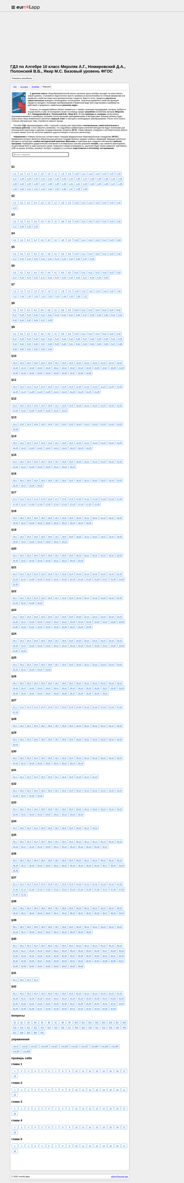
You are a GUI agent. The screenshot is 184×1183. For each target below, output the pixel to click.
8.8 (62, 310)
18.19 (39, 523)
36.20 (47, 865)
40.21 (56, 951)
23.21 (56, 622)
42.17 (23, 998)
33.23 (72, 814)
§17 (117, 1022)
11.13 (103, 386)
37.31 (23, 894)
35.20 (47, 847)
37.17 (23, 889)
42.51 (72, 1008)
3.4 (35, 221)
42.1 (15, 993)
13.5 (43, 424)
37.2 (22, 884)
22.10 (78, 598)
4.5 (42, 240)
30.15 (119, 758)
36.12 (94, 860)
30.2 (22, 758)
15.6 (50, 461)
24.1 (15, 640)
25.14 (111, 664)
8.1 (14, 310)
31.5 (43, 777)
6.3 (28, 272)
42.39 (88, 1003)
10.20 (47, 368)
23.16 (15, 622)
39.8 (64, 927)
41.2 (22, 980)
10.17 (23, 368)
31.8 (64, 777)
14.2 (22, 443)
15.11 (86, 461)
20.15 (119, 555)
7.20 (36, 296)
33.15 (119, 809)
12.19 (39, 410)
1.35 (29, 184)
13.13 (103, 424)
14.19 (39, 448)
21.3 (29, 574)
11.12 (94, 386)
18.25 (88, 523)
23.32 (31, 627)
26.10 (78, 683)
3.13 (97, 221)
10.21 (56, 368)
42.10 (78, 993)
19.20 (47, 541)
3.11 (83, 221)
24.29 (121, 645)
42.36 (64, 1003)
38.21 (56, 913)
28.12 (94, 726)
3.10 (76, 221)
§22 (35, 1027)
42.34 (47, 1003)
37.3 (29, 884)
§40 (35, 1032)
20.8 (64, 555)
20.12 (94, 555)
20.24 (80, 560)
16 (117, 1071)
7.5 (42, 291)
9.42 (78, 344)
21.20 (47, 579)
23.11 (86, 616)
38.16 (15, 913)
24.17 (23, 645)
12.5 (43, 405)
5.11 (83, 253)
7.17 (15, 296)
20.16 (15, 560)
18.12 (94, 518)
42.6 (50, 993)
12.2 (22, 405)
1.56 (64, 189)
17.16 (15, 504)
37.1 (15, 884)
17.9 (71, 499)
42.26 (96, 998)
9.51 (29, 349)
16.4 (36, 480)
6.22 (50, 277)
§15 (103, 1022)
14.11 (86, 443)
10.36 (64, 373)
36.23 (72, 865)
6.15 (111, 272)
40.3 (29, 945)
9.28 (92, 339)
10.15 (119, 363)
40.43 (121, 956)
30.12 (94, 758)
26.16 (15, 688)
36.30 (15, 870)
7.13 (97, 291)
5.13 (97, 253)
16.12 (94, 480)
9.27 (85, 339)
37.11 (86, 884)
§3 (28, 1022)
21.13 (103, 574)
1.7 (55, 173)
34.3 (29, 828)
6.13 (97, 272)
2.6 (49, 202)
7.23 (57, 296)
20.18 (31, 560)
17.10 (78, 499)
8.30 (106, 315)
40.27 (105, 951)
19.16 (15, 541)
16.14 (111, 480)
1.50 (22, 189)
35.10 (78, 841)
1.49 (15, 189)
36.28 (113, 865)
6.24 (64, 277)
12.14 (111, 405)
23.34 (47, 627)
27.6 (50, 707)
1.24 (64, 178)
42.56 (113, 1008)
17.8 (64, 499)
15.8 (64, 461)
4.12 (90, 240)
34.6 (50, 828)
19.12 (94, 536)
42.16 (15, 998)
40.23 (72, 951)
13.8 (64, 424)
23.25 (88, 622)
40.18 (31, 951)
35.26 (96, 847)
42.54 (96, 1008)
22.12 (94, 598)
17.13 (103, 499)
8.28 (92, 315)
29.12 (94, 739)
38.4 (36, 908)
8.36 (36, 320)
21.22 (64, 579)
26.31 (23, 693)
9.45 (99, 344)
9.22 (50, 339)
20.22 (64, 560)
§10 (76, 1022)
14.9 (71, 443)
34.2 (22, 828)
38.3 (29, 908)
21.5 (43, 574)
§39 (28, 1032)
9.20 (36, 339)
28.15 (119, 726)
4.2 (21, 240)
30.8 (64, 758)
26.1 (15, 683)
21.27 (105, 579)
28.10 (78, 726)
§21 (28, 1027)
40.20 (47, 951)
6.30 (106, 277)
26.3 (29, 683)
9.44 (92, 344)
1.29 (99, 178)
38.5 (43, 908)
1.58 (78, 189)
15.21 (56, 467)
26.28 (113, 688)
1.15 (111, 173)
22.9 (71, 598)
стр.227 (54, 1046)
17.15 (119, 499)
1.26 (78, 178)
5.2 (21, 253)
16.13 (103, 480)
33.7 (57, 809)
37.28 (113, 889)
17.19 (39, 504)
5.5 (42, 253)
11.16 (15, 392)
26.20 (47, 688)
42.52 (80, 1008)
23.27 (105, 622)
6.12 (90, 272)
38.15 (119, 908)
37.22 (64, 889)
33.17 (23, 814)
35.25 (88, 847)
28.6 (50, 726)
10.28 (113, 368)
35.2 (22, 841)
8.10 (76, 310)
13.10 (78, 424)
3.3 (28, 221)
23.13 (103, 616)
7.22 (50, 296)
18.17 (23, 523)
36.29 (121, 865)
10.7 (57, 363)
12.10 (78, 405)
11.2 (22, 386)
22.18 (31, 603)
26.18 (31, 688)
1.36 (36, 184)
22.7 (57, 598)
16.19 (39, 485)
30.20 (47, 763)
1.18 (22, 178)
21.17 (23, 579)
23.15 (119, 616)
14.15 (119, 443)
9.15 (111, 334)
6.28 (92, 277)
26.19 (39, 688)
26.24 (80, 688)
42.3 (29, 993)
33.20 (47, 814)
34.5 (43, 828)
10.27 (105, 368)
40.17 (23, 951)
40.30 (15, 956)
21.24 (80, 579)
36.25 (88, 865)
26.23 (72, 688)
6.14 (105, 272)
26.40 (96, 693)
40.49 (56, 961)
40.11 (86, 945)
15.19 (39, 467)
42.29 (121, 998)
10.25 (88, 368)
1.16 (118, 173)
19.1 (15, 536)
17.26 (96, 504)
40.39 (88, 956)
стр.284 (104, 1046)
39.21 (56, 932)
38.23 (72, 913)
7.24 (64, 296)
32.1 (15, 790)
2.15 (111, 202)
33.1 (15, 809)
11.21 (56, 392)
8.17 (15, 315)
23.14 (111, 616)
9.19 (29, 339)
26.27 (105, 688)
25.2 (22, 664)
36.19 (39, 865)
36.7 (57, 860)
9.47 (113, 344)
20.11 (86, 555)
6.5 (42, 272)
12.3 (29, 405)
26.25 (88, 688)
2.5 (42, 202)
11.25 (88, 392)
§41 (42, 1032)
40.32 (31, 956)
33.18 (31, 814)
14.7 (57, 443)
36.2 (22, 860)
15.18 (31, 467)
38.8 (64, 908)
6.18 (22, 277)
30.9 (71, 758)
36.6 (50, 860)
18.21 (56, 523)
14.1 (15, 443)
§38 (21, 1032)
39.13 (103, 927)
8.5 (42, 310)
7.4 (35, 291)
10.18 (31, 368)
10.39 (88, 373)
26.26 (96, 688)
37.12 (94, 884)
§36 (124, 1027)
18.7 (57, 518)
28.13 (103, 726)
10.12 (94, 363)
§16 (110, 1022)
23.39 (88, 627)
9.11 (83, 334)
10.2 (22, 363)
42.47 (39, 1008)
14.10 (78, 443)
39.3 (29, 927)
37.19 (39, 889)
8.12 (90, 310)
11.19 (39, 392)
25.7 (57, 664)
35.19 (39, 847)
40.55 (105, 961)
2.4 (35, 202)
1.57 (71, 189)
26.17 (23, 688)
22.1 (15, 598)
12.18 (31, 410)
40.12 (94, 945)
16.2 (22, 480)
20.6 (50, 555)
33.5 (43, 809)
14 (104, 1071)
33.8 (64, 809)
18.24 (80, 523)
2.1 (14, 202)
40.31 (23, 956)
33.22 (64, 814)
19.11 (86, 536)
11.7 (57, 386)
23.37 (72, 627)
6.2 (21, 272)
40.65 (72, 966)
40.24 (80, 951)
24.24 (80, 645)
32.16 (15, 795)
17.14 (111, 499)
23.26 (96, 622)
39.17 (23, 932)
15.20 (47, 467)
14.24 (80, 448)
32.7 (57, 790)
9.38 (50, 344)
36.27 (105, 865)
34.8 (64, 828)
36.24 (80, 865)
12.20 (47, 410)
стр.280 (94, 1046)
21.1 (15, 574)
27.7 (57, 707)
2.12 (90, 202)
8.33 (15, 320)
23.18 (31, 622)
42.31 (23, 1003)
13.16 (15, 429)
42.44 (15, 1008)
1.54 (50, 189)
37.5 (43, 884)
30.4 (36, 758)
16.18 (31, 485)
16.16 (15, 485)
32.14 (111, 790)
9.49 (15, 349)
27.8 (64, 707)
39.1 (15, 927)
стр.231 (74, 1046)
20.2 (22, 555)
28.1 (15, 726)
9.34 (22, 344)
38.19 (39, 913)
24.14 (111, 640)
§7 (56, 1022)
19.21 (56, 541)
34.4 (36, 828)
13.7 (57, 424)
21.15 (119, 574)
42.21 (56, 998)
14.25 (88, 448)
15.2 (22, 461)
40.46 (31, 961)
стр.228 (64, 1046)
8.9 (69, 310)
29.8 (64, 739)
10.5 (43, 363)
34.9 (71, 828)
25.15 (119, 664)
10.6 (50, 363)
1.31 (113, 178)
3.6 (49, 221)
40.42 (113, 956)
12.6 (50, 405)
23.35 (56, 627)
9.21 (43, 339)
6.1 (14, 272)
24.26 (96, 645)
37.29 (121, 889)
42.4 (36, 993)
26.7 (57, 683)
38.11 (86, 908)
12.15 (119, 405)
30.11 (86, 758)
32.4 (36, 790)
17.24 (80, 504)
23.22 (64, 622)
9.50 (22, 349)
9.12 (90, 334)
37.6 (50, 884)
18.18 (31, 523)
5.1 (14, 253)
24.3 (29, 640)
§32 (103, 1027)
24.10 (78, 640)
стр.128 (44, 1046)
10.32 (31, 373)
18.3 (29, 518)
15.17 (23, 467)
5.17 (15, 259)
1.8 (62, 173)
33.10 (78, 809)
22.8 (64, 598)
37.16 (15, 889)
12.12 (94, 405)
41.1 (15, 980)
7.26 (78, 296)
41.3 (29, 980)
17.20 (47, 504)
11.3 (29, 386)
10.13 (103, 363)
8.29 (99, 315)
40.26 (96, 951)
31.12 (94, 777)
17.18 (31, 504)
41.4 (36, 980)
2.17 (15, 208)
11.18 (31, 392)
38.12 (94, 908)
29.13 (103, 739)
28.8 (64, 726)
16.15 (119, 480)
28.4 (36, 726)
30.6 (50, 758)
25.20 (47, 669)
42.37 (72, 1003)
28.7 (57, 726)
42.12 (94, 993)
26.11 (86, 683)
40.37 (72, 956)
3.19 (29, 226)
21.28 (113, 579)
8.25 (71, 315)
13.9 (71, 424)
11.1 (15, 386)
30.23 (72, 763)
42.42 (113, 1003)
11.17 (23, 392)
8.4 (35, 310)
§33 (110, 1027)
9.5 (42, 334)
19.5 (43, 536)
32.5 (43, 790)
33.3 (29, 809)
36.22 (64, 865)
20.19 (39, 560)
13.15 (119, 424)
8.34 (22, 320)
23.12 (94, 616)
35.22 (64, 847)
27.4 (36, 707)
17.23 (72, 504)
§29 (83, 1027)
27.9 (71, 707)
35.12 (94, 841)
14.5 (43, 443)
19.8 (64, 536)
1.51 (29, 189)
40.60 (31, 966)
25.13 (103, 664)
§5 (42, 1022)
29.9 (71, 739)
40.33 (39, 956)
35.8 (64, 841)
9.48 (120, 344)
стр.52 (25, 1046)
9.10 (76, 334)
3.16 (118, 221)
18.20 (47, 523)
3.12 (90, 221)
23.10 (78, 616)
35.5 (43, 841)
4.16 (118, 240)
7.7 (55, 291)
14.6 (50, 443)
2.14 (105, 202)
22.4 (36, 598)
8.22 (50, 315)
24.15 (119, 640)
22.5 (43, 598)
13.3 (29, 424)
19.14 (111, 536)
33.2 (22, 809)
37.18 (31, 889)
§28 (76, 1027)
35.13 (103, 841)
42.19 (39, 998)
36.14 (111, 860)
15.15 (119, 461)
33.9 (71, 809)
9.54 (50, 349)
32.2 (22, 790)
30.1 (15, 758)
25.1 (15, 664)
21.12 (94, 574)
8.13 (97, 310)
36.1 (15, 860)
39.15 (119, 927)
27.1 (15, 707)
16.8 (64, 480)
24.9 (71, 640)
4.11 (83, 240)
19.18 (31, 541)
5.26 (78, 259)
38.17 (23, 913)
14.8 (64, 443)
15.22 (64, 467)
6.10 (76, 272)
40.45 (23, 961)
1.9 (69, 173)
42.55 (105, 1008)
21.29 (121, 579)
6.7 (55, 272)
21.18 (31, 579)
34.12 (94, 828)
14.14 (111, 443)
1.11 (83, 173)
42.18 (31, 998)
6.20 (36, 277)
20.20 (47, 560)
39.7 (57, 927)
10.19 (39, 368)
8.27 (85, 315)
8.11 (83, 310)
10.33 (39, 373)
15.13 (103, 461)
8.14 (105, 310)
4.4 (35, 240)
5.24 (64, 259)
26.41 (105, 693)
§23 (42, 1027)
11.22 (64, 392)
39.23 (72, 932)
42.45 (23, 1008)
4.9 (69, 240)
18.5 (43, 518)
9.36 (36, 344)
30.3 (29, 758)
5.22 (50, 259)
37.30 (15, 894)
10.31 (23, 373)
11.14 (111, 386)
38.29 (121, 913)
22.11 (86, 598)
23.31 (23, 627)
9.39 (57, 344)
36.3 (29, 860)
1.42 (78, 184)
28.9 (71, 726)
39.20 (47, 932)
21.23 (72, 579)
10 (76, 1071)
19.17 (23, 541)
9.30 (106, 339)
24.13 (103, 640)
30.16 (15, 763)
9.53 (43, 349)
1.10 (76, 173)
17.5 (43, 499)
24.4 (36, 640)
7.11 (83, 291)
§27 (69, 1027)
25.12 (94, 664)
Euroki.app (28, 7)
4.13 (97, 240)
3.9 (69, 221)
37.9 (71, 884)
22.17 (23, 603)
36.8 (64, 860)
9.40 (64, 344)
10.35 (56, 373)
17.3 (29, 499)
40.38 (80, 956)
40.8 (64, 945)
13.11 (86, 424)
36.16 (15, 865)
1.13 (97, 173)
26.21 (56, 688)
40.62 (47, 966)
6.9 (69, 272)
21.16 (15, 579)
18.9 (71, 518)
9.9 (69, 334)
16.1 (15, 480)
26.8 (64, 683)
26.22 (64, 688)
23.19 (39, 622)
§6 (49, 1022)
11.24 (80, 392)
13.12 (94, 424)
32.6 (50, 790)
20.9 (71, 555)
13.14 (111, 424)
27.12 (94, 707)
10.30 (15, 373)
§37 (14, 1032)
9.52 (36, 349)
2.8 (62, 202)
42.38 (80, 1003)
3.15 (111, 221)
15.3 (29, 461)
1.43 (85, 184)
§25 (55, 1027)
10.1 (15, 363)
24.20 (47, 645)
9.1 (14, 334)
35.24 (80, 847)
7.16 (118, 291)
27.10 (78, 707)
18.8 (64, 518)
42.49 (56, 1008)
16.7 (57, 480)
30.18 (31, 763)
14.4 (36, 443)
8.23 (57, 315)
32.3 (29, 790)
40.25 (88, 951)
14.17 (23, 448)
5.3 (28, 253)
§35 (117, 1027)
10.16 (15, 368)
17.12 (94, 499)
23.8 (64, 616)
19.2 (22, 536)
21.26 (96, 579)
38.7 (57, 908)
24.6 (50, 640)
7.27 (85, 296)
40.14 (111, 945)
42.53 (88, 1008)
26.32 (31, 693)
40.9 (71, 945)
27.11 (86, 707)
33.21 (56, 814)
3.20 (36, 226)
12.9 (71, 405)
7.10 (76, 291)
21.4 (36, 574)
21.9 (71, 574)
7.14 (105, 291)
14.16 (15, 448)
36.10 (78, 860)
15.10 (78, 461)
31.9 (71, 777)
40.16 (15, 951)
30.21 (56, 763)
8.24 (64, 315)
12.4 (36, 405)
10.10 (78, 363)
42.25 (88, 998)
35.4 (36, 841)
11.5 (43, 386)
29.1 (15, 739)
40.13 (103, 945)
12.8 (64, 405)
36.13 (103, 860)
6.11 (83, 272)
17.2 (22, 499)
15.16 (15, 467)
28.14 (111, 726)
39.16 (15, 932)
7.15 (111, 291)
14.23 (72, 448)
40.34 (47, 956)
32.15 (119, 790)
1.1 (14, 173)
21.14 (111, 574)
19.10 (78, 536)
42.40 (96, 1003)
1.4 (35, 173)
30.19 (39, 763)
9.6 (49, 334)
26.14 (111, 683)
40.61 (39, 966)
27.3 (29, 707)
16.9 (71, 480)
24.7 (57, 640)
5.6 (49, 253)
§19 (14, 1027)
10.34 (47, 373)
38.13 (103, 908)
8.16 (118, 310)
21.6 (50, 574)
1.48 (120, 184)
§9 (69, 1022)
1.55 (57, 189)
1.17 (15, 178)
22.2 (22, 598)
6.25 (71, 277)
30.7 (57, 758)
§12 (90, 1022)
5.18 (22, 259)
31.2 (22, 777)
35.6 (50, 841)
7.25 (71, 296)
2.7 (55, 202)
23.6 (50, 616)
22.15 (119, 598)
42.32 (31, 1003)
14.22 (64, 448)
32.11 (86, 790)
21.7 (57, 574)
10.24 (80, 368)
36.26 (96, 865)
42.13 (103, 993)
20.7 (57, 555)
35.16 (15, 847)
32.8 (64, 790)
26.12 (94, 683)
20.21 (56, 560)
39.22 (64, 932)
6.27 (85, 277)
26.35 (56, 693)
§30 (90, 1027)
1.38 (50, 184)
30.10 (78, 758)
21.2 (22, 574)
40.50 (64, 961)
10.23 (72, 368)
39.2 (22, 927)
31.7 (57, 777)
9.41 (71, 344)
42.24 (80, 998)
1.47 (113, 184)
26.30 (15, 693)
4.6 (49, 240)
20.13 (103, 555)
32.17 (23, 795)
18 (15, 1076)
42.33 (39, 1003)
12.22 (64, 410)
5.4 (35, 253)
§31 (96, 1027)
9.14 (105, 334)
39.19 (39, 932)
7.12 (90, 291)
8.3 (28, 310)
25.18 (31, 669)
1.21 (43, 178)
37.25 (88, 889)
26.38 (80, 693)
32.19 (39, 795)
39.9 (71, 927)
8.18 (22, 315)
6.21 (43, 277)
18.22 (64, 523)
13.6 (50, 424)
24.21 (56, 645)
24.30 (15, 651)
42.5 (43, 993)
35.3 (29, 841)
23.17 (23, 622)
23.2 (22, 616)
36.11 (86, 860)
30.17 (23, 763)
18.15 (119, 518)
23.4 (36, 616)
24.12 (94, 640)
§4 (35, 1022)
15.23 (72, 467)
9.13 (97, 334)
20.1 (15, 555)
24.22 (64, 645)
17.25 (88, 504)
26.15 (119, 683)
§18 (124, 1022)
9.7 (55, 334)
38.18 (31, 913)
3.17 (15, 226)
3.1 (14, 221)
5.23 (57, 259)
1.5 (42, 173)
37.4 (36, 884)
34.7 (57, 828)
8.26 (78, 315)
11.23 (72, 392)
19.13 (103, 536)
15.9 (71, 461)
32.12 (94, 790)
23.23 (72, 622)
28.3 (29, 726)
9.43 (85, 344)
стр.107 (34, 1046)
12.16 (15, 410)
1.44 (92, 184)
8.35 (29, 320)
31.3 (29, 777)
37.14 (111, 884)
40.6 (50, 945)
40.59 (23, 966)
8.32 (120, 315)
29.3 (29, 739)
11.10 (78, 386)
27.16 (15, 712)
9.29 (99, 339)
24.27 (105, 645)
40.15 (119, 945)
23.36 (64, 627)
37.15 (119, 884)
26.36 (64, 693)
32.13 (103, 790)
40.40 (96, 956)
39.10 (78, 927)
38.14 (111, 908)
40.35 (56, 956)
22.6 (50, 598)
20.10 (78, 555)
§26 (62, 1027)
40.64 (64, 966)
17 (124, 1071)
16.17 (23, 485)
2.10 (76, 202)
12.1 (15, 405)
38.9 (71, 908)
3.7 (55, 221)
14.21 (56, 448)
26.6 (50, 683)
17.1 (15, 499)
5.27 (85, 259)
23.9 (71, 616)
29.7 (57, 739)
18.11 (86, 518)
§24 (49, 1027)
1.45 (99, 184)
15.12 (94, 461)
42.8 (64, 993)
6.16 (118, 272)
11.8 (64, 386)
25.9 (71, 664)
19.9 (71, 536)
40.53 (88, 961)
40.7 (57, 945)
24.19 (39, 645)
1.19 (29, 178)
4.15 (111, 240)
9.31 (113, 339)
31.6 (50, 777)
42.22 (64, 998)
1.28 (92, 178)
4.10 (76, 240)
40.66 (80, 966)
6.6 (49, 272)
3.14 (105, 221)
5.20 (36, 259)
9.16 (118, 334)
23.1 (15, 616)
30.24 (80, 763)
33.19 (39, 814)
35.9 (71, 841)
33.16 (15, 814)
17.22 (64, 504)
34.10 (78, 828)
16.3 (29, 480)
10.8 (64, 363)
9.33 (15, 344)
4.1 (14, 240)
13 (97, 1071)
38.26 (96, 913)
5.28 (92, 259)
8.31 (113, 315)
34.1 (15, 828)
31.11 (86, 777)
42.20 (47, 998)
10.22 (64, 368)
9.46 (106, 344)
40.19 (39, 951)
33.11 (86, 809)
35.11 (86, 841)
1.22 (50, 178)
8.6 (49, 310)
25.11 (86, 664)
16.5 (43, 480)
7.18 (22, 296)
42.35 (56, 1003)
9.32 (120, 339)
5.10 (76, 253)
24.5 (43, 640)
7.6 (49, 291)
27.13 (103, 707)
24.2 (22, 640)
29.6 (50, 739)
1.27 (85, 178)
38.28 (113, 913)
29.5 (43, 739)
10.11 (86, 363)
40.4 (36, 945)
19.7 (57, 536)
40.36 (64, 956)
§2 (22, 1022)
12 (90, 1071)
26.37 (72, 693)
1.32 (120, 178)
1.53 (43, 189)
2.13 (97, 202)
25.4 (36, 664)
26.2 (22, 683)
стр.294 (114, 1046)
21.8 (64, 574)
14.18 (31, 448)
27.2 (22, 707)
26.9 (71, 683)
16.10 (78, 480)
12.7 (57, 405)
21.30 (15, 584)
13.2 (22, 424)
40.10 (78, 945)
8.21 (43, 315)
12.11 (86, 405)
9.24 (64, 339)
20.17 (23, 560)
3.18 (22, 226)
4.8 (62, 240)
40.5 (43, 945)
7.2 (21, 291)
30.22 (64, 763)
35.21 (56, 847)
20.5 (43, 555)
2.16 (118, 202)
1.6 (49, 173)
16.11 (86, 480)
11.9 (71, 386)
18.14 (111, 518)
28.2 (22, 726)
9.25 (71, 339)
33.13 (103, 809)
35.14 (111, 841)
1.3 (28, 173)
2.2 (21, 202)
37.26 (96, 889)
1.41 (71, 184)
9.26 (78, 339)
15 (110, 1071)
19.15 (119, 536)
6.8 (62, 272)
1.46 (106, 184)
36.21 (56, 865)
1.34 (22, 184)
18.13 (103, 518)
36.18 (31, 865)
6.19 (29, 277)
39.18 (31, 932)
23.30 (15, 627)
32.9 (71, 790)
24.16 (15, 645)
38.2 (22, 908)
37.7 (57, 884)
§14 (96, 1022)
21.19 (39, 579)
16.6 (50, 480)
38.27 (105, 913)
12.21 (56, 410)
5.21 (43, 259)
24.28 (113, 645)
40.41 (105, 956)
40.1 (15, 945)
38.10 (78, 908)
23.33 (39, 627)
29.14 (111, 739)
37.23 (72, 889)
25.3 (29, 664)
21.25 (88, 579)
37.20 (47, 889)
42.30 (15, 1003)
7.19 (29, 296)
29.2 (22, 739)
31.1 (15, 777)
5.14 (105, 253)
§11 (83, 1022)
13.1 (15, 424)
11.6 (50, 386)
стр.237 (84, 1046)
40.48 (47, 961)
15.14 (111, 461)
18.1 (15, 518)
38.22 (64, 913)
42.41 (105, 1003)
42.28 (113, 998)
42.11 (86, 993)
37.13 (103, 884)
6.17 (15, 277)
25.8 (64, 664)
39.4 (36, 927)
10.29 (121, 368)
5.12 (90, 253)
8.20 (36, 315)
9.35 (29, 344)
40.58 (15, 966)
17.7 (57, 499)
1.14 (105, 173)
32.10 (78, 790)
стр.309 (26, 1051)
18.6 (50, 518)
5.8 (62, 253)
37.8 (64, 884)
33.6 (50, 809)
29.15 (119, 739)
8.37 (43, 320)
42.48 (47, 1008)
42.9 (71, 993)
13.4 (36, 424)
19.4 (36, 536)
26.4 (36, 683)
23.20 (47, 622)
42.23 (72, 998)
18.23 (72, 523)
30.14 (111, 758)
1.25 (71, 178)
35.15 (119, 841)
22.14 (111, 598)
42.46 (31, 1008)
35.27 (105, 847)
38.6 (50, 908)
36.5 (43, 860)
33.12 (94, 809)
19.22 (64, 541)
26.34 (47, 693)
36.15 (119, 860)
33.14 (111, 809)
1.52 (36, 189)
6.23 (57, 277)
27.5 (43, 707)
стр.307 (16, 1051)
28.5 (43, 726)
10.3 (29, 363)
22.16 (15, 603)
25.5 (43, 664)
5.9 (69, 253)
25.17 (23, 669)
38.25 (88, 913)
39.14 (111, 927)
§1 (15, 1022)
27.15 (119, 707)
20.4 (36, 555)
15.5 (43, 461)
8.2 (21, 310)
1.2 (21, 173)
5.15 (111, 253)
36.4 (36, 860)
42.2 (22, 993)
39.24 (80, 932)
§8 (63, 1022)
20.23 (72, 560)
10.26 (96, 368)
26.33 (39, 693)
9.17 (15, 339)
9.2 (21, 334)
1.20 (36, 178)
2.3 (28, 202)
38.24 (80, 913)
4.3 (28, 240)
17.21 (56, 504)
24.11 (86, 640)
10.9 (71, 363)
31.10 (78, 777)
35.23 (72, 847)
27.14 (111, 707)
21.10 (78, 574)
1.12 (90, 173)
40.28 (113, 951)
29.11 (86, 739)
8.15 (111, 310)
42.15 (119, 993)
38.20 (47, 913)
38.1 (15, 908)
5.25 (71, 259)
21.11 (86, 574)
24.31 (23, 651)
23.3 (29, 616)
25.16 (15, 669)
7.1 (14, 291)
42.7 (57, 993)
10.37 (72, 373)
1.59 (85, 189)
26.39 (88, 693)
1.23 (57, 178)
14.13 (103, 443)
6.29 (99, 277)
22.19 (39, 603)
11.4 (36, 386)
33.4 (36, 809)
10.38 (80, 373)
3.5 (42, 221)
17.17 (23, 504)
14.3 (29, 443)
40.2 (22, 945)
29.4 (36, 739)
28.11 (86, 726)
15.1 (15, 461)
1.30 (106, 178)
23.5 (43, 616)
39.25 (88, 932)
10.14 (111, 363)
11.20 (47, 392)
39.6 (50, 927)
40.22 (64, 951)
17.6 (50, 499)
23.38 (80, 627)
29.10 (78, 739)
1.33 (15, 184)
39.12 (94, 927)
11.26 (96, 392)
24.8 (64, 640)
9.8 (62, 334)
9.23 (57, 339)
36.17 (23, 865)
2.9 (69, 202)
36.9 (71, 860)
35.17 (23, 847)
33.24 (80, 814)
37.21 (56, 889)
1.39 (57, 184)
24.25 (88, 645)
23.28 (113, 622)
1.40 (64, 184)
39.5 (43, 927)
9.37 (43, 344)
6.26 (78, 277)
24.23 (72, 645)
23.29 (121, 622)
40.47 (39, 961)
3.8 (62, 221)
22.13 (103, 598)
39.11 (86, 927)
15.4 (36, 461)
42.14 (111, 993)
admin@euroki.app (119, 1176)
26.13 (103, 683)
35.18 (31, 847)
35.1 (15, 841)
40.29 (121, 951)
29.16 (15, 744)
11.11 (86, 386)
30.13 (103, 758)
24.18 (31, 645)
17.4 (36, 499)
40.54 (96, 961)
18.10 (78, 518)
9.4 (35, 334)
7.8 (62, 291)
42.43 (121, 1003)
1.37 (43, 184)
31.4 (36, 777)
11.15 (119, 386)
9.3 (28, 334)
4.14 (105, 240)
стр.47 (16, 1046)
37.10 (78, 884)
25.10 (78, 664)
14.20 (47, 448)
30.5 (43, 758)
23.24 (80, 622)
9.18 (22, 339)
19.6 (50, 536)
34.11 (86, 828)
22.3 (29, 598)
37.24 (80, 889)
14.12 (94, 443)
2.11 (83, 202)
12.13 (103, 405)
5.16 (118, 253)
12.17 (23, 410)
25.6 (50, 664)
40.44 (15, 961)
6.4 (35, 272)
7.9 (69, 291)
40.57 (121, 961)
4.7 (55, 240)
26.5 (43, 683)
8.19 (29, 315)
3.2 (21, 221)
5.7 (55, 253)
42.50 (64, 1008)
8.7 (55, 310)
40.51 (72, 961)
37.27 (105, 889)
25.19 (39, 669)
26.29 (121, 688)
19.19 (39, 541)
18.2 (22, 518)
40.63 (56, 966)
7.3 (28, 291)
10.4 (36, 363)
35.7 (57, 841)
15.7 (57, 461)
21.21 (56, 579)
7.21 (43, 296)
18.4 (36, 518)
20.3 (29, 555)
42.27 (105, 998)
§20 (21, 1027)
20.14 (111, 555)
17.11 (86, 499)
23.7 (57, 616)
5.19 (29, 259)
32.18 (31, 795)
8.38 (50, 320)
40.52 (80, 961)
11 (83, 1071)
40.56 (113, 961)
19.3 (29, 536)
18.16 (15, 523)
